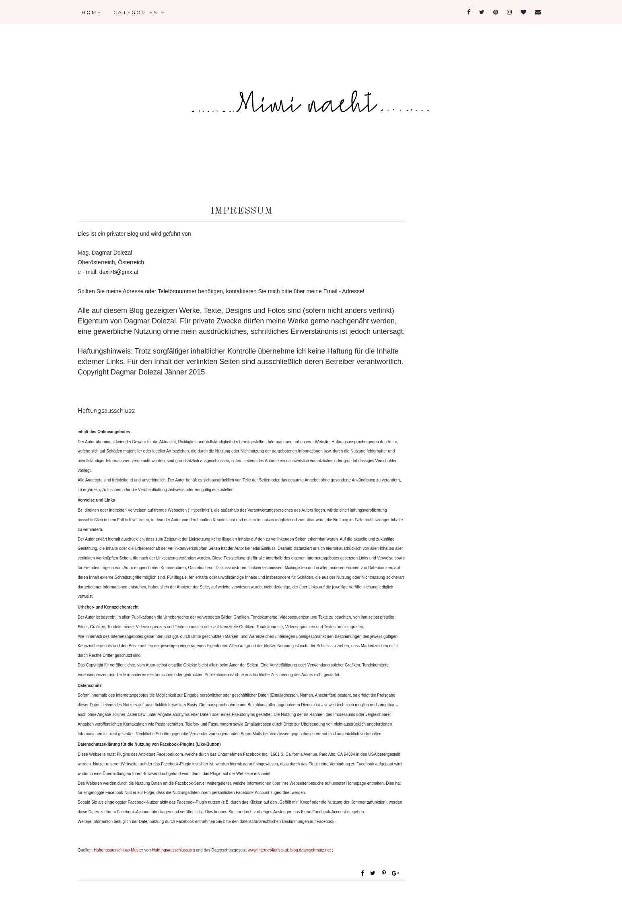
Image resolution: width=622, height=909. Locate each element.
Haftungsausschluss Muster (118, 850)
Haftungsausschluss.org (173, 850)
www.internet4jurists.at (268, 850)
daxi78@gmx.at (118, 272)
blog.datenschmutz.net (311, 850)
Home (92, 12)
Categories (139, 12)
